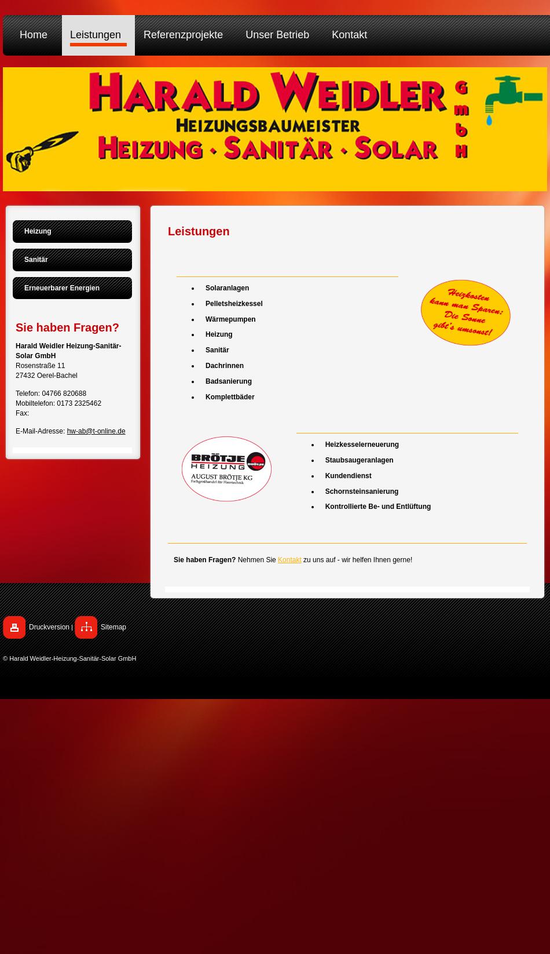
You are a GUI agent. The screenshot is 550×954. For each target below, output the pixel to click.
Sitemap (113, 627)
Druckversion (49, 627)
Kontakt (290, 560)
